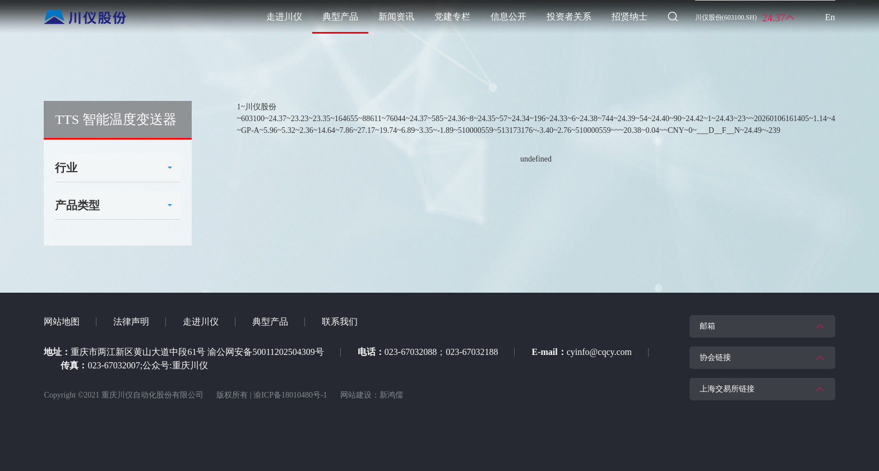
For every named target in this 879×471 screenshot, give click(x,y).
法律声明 (131, 321)
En (830, 17)
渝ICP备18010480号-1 (290, 395)
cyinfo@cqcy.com (599, 352)
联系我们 (340, 321)
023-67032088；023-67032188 (441, 352)
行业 (66, 167)
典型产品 (270, 321)
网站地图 (62, 321)
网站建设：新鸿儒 (371, 395)
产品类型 (77, 205)
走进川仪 (201, 321)
